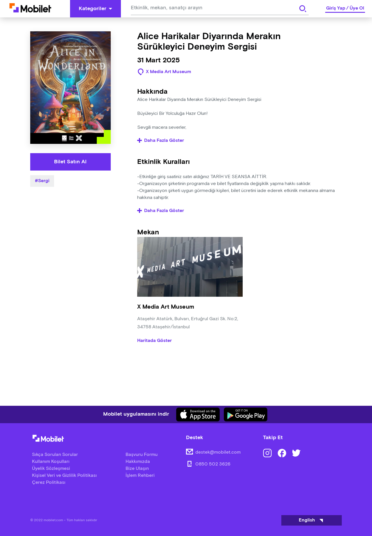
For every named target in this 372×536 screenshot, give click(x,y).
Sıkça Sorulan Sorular (55, 455)
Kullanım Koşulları (50, 462)
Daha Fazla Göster (160, 140)
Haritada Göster (154, 340)
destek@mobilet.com (218, 452)
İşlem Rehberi (140, 475)
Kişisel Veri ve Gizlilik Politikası (64, 475)
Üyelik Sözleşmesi (51, 469)
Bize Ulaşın (137, 469)
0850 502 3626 (212, 464)
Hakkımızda (138, 462)
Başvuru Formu (142, 455)
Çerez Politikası (48, 482)
